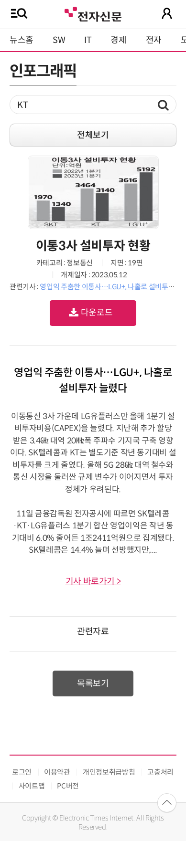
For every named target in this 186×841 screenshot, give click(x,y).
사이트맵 (32, 785)
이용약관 (57, 772)
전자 (154, 40)
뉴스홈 (21, 40)
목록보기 (93, 683)
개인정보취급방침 (109, 772)
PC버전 (68, 785)
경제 (118, 40)
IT (87, 40)
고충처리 (160, 772)
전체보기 (93, 135)
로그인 (22, 772)
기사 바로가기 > (93, 581)
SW (59, 40)
